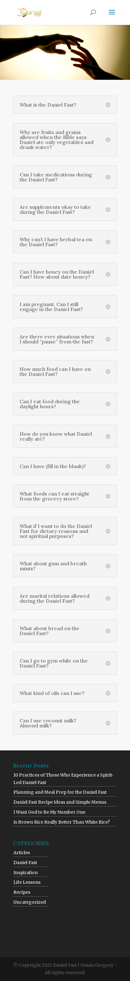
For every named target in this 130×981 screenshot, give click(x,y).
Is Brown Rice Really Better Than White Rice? (61, 822)
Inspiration (25, 872)
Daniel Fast (25, 862)
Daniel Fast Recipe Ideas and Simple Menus (59, 802)
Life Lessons (27, 882)
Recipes (21, 892)
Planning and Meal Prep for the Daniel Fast (60, 792)
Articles (21, 852)
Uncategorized (29, 902)
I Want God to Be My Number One (49, 812)
